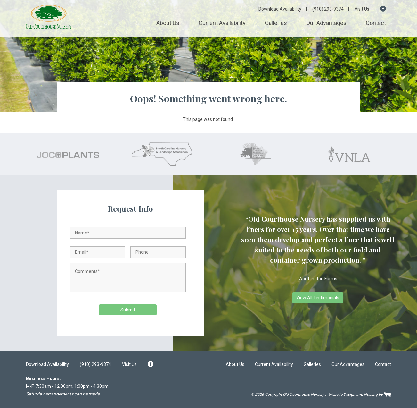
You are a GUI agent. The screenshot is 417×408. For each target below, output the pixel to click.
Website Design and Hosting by (360, 394)
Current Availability (222, 23)
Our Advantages (326, 23)
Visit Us (362, 9)
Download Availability (279, 9)
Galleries (276, 23)
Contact (376, 23)
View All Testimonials (317, 297)
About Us (167, 23)
